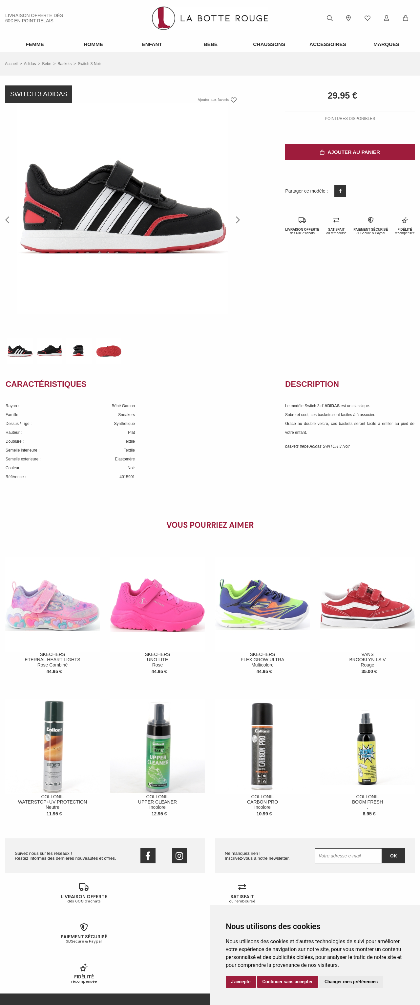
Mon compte (121, 964)
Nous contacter (18, 955)
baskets (64, 63)
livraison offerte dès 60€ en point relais (34, 18)
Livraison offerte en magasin (135, 947)
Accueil (11, 63)
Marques (386, 44)
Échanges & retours (127, 938)
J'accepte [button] (241, 981)
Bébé (210, 44)
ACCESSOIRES (327, 44)
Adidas (30, 63)
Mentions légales (20, 972)
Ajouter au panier (350, 151)
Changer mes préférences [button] (351, 981)
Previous (9, 219)
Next (236, 219)
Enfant (151, 44)
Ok (393, 855)
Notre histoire (17, 938)
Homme (93, 44)
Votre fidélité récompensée (133, 955)
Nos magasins (17, 947)
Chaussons (268, 44)
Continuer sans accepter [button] (287, 981)
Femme (34, 44)
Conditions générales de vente (31, 964)
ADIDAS (333, 405)
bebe (46, 63)
